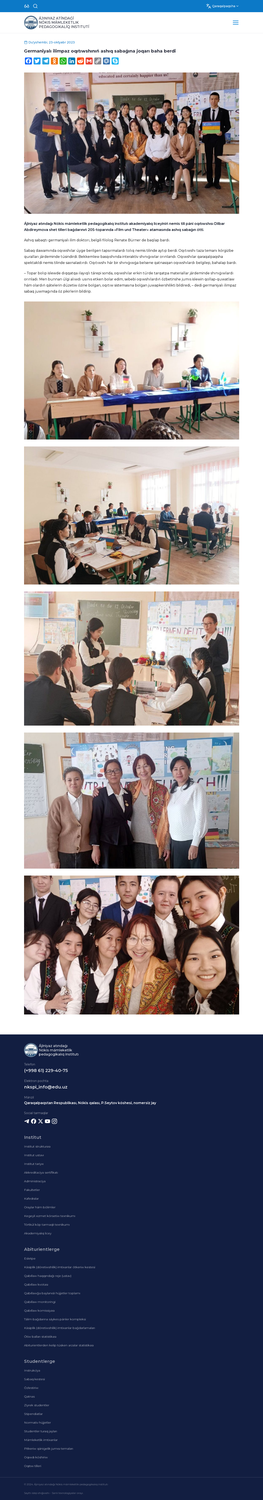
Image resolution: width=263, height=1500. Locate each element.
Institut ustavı (34, 1155)
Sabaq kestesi (34, 1379)
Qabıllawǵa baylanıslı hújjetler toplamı (52, 1293)
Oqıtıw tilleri (32, 1466)
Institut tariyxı (34, 1164)
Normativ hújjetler (37, 1422)
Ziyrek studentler (36, 1405)
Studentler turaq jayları (40, 1431)
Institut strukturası (37, 1146)
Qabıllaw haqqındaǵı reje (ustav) (47, 1276)
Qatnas (29, 1396)
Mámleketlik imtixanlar (41, 1440)
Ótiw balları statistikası (40, 1337)
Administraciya (35, 1181)
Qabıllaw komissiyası (39, 1310)
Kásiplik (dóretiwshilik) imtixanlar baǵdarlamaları (59, 1328)
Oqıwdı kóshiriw (36, 1457)
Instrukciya (32, 1370)
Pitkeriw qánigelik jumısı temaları (48, 1449)
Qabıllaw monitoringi (40, 1302)
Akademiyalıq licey (37, 1233)
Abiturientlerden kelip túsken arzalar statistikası (59, 1345)
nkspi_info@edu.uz (45, 1087)
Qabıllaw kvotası (36, 1284)
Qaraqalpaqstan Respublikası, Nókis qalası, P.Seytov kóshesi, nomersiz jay (90, 1103)
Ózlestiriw (31, 1388)
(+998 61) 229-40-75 (46, 1070)
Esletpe (30, 1258)
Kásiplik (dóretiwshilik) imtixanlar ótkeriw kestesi (59, 1267)
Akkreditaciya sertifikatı (41, 1172)
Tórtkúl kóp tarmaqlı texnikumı (47, 1225)
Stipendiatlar (33, 1414)
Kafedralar (31, 1198)
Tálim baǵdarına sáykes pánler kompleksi (55, 1319)
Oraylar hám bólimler (40, 1207)
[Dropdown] (26, 6)
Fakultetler (32, 1190)
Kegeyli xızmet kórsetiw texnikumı (49, 1216)
